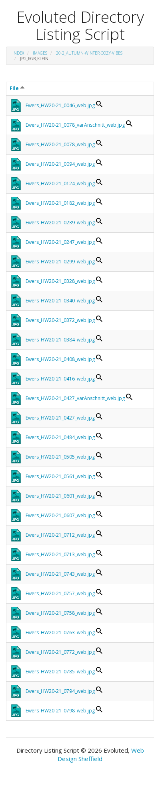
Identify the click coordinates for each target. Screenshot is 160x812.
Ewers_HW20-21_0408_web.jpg (60, 359)
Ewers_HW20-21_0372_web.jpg (60, 320)
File (17, 88)
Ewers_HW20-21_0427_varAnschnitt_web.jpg (75, 398)
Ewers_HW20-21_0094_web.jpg (60, 164)
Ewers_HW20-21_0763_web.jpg (60, 632)
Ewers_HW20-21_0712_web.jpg (60, 535)
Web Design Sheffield (101, 754)
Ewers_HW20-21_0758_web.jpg (60, 613)
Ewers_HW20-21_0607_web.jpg (60, 515)
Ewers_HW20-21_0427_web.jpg (60, 417)
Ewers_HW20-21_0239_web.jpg (60, 222)
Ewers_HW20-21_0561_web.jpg (60, 476)
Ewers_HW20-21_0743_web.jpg (60, 574)
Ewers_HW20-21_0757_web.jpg (60, 593)
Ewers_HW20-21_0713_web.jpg (60, 554)
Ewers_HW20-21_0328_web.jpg (60, 281)
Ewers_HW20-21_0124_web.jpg (60, 183)
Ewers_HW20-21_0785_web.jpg (60, 671)
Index (18, 53)
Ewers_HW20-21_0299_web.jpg (60, 261)
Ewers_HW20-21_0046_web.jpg (60, 105)
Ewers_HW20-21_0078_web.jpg (60, 144)
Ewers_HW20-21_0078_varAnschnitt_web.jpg (75, 125)
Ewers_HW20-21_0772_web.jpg (60, 652)
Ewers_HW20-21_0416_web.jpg (60, 378)
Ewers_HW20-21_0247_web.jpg (60, 242)
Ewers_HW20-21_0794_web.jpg (60, 691)
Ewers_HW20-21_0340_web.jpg (60, 300)
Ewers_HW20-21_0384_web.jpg (60, 339)
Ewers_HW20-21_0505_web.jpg (60, 456)
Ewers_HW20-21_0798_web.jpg (60, 710)
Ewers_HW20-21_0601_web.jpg (60, 495)
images (40, 53)
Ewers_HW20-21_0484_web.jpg (60, 437)
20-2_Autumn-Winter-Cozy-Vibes (89, 53)
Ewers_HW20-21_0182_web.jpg (60, 203)
